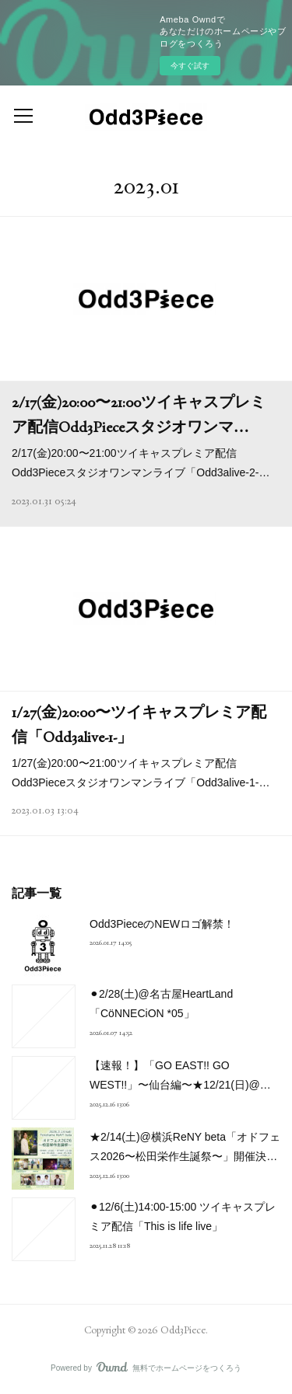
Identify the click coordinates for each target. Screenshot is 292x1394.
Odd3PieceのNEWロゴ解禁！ (162, 924)
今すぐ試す (190, 65)
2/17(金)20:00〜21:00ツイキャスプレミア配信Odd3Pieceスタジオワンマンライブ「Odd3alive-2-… (140, 463)
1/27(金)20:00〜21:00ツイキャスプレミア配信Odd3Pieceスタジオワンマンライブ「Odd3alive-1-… (140, 773)
